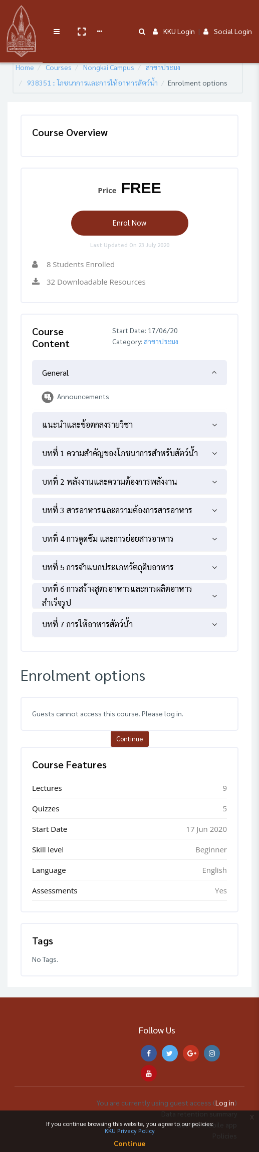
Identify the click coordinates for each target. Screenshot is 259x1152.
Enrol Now (129, 222)
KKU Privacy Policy (130, 1130)
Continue (129, 738)
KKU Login (174, 16)
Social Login (227, 16)
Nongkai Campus (108, 67)
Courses (59, 67)
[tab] (129, 372)
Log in (224, 1102)
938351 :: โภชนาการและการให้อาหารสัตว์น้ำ (92, 82)
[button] (78, 16)
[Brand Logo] (20, 16)
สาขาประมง (163, 67)
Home (25, 67)
